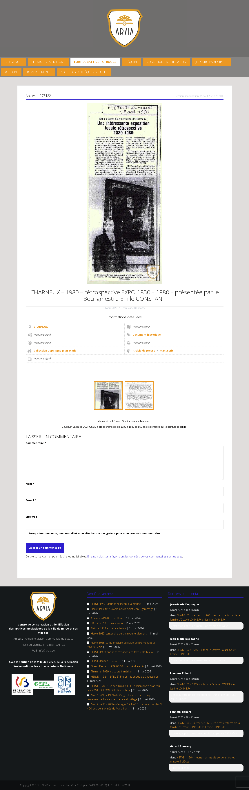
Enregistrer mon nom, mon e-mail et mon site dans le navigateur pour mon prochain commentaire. (95, 533)
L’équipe (131, 62)
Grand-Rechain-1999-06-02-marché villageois (117, 666)
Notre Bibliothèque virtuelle (83, 72)
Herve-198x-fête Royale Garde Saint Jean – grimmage (122, 609)
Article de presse (144, 350)
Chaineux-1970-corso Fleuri (107, 618)
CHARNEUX (41, 326)
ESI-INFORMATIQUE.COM (102, 785)
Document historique (147, 334)
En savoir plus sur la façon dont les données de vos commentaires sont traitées (134, 556)
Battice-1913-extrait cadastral (108, 628)
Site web (31, 516)
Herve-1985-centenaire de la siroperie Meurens (119, 633)
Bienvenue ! (13, 62)
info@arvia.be (47, 650)
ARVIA (45, 785)
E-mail (31, 500)
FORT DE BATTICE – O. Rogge (95, 62)
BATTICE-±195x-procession (107, 623)
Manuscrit (166, 350)
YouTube (11, 72)
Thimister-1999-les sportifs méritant (112, 671)
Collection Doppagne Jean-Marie (55, 350)
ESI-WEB (125, 785)
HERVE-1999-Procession (105, 661)
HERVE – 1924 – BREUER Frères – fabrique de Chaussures (125, 676)
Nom (30, 483)
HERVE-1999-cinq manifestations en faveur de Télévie (122, 652)
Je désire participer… (211, 62)
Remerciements (39, 72)
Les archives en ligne (48, 62)
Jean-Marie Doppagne (134, 308)
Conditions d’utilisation (166, 62)
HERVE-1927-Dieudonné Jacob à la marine (116, 604)
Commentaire (36, 443)
